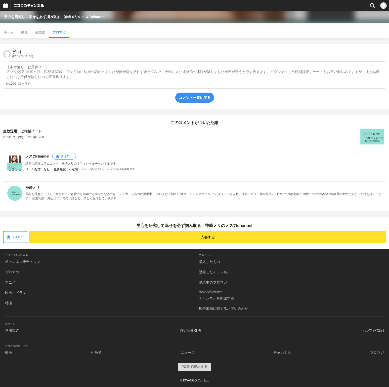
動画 (24, 32)
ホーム (9, 32)
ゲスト (22, 54)
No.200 (11, 83)
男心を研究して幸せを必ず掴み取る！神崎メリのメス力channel (54, 17)
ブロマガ (59, 32)
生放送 (40, 32)
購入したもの (209, 262)
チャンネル (282, 353)
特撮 (8, 303)
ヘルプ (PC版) (373, 330)
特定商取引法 (190, 330)
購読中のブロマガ (213, 282)
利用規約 (12, 330)
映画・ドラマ (15, 293)
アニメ (10, 282)
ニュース (188, 353)
